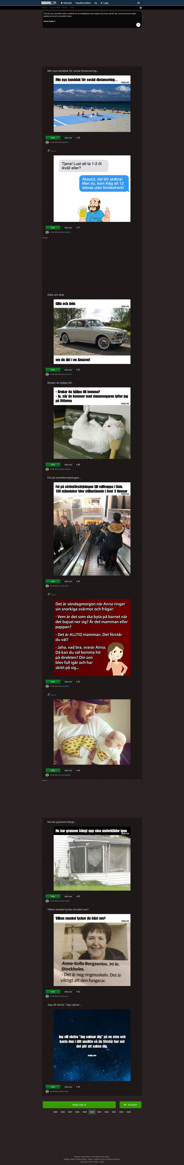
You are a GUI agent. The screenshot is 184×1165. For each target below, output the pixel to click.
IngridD (67, 775)
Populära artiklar (83, 3)
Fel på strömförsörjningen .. (64, 477)
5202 (107, 1112)
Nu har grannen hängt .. (62, 822)
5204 (92, 1112)
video (72, 7)
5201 (114, 1112)
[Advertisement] (92, 48)
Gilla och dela (56, 294)
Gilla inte (68, 138)
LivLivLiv (68, 374)
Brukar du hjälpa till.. (60, 382)
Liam (67, 586)
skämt (45, 7)
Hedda (67, 901)
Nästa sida (79, 1105)
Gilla (53, 138)
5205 (85, 1112)
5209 (55, 1112)
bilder (65, 7)
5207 (70, 1112)
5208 (63, 1112)
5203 (99, 1112)
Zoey (67, 1091)
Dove (67, 142)
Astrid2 (67, 232)
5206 (77, 1112)
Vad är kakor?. (50, 21)
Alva (66, 996)
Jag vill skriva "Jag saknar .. (65, 1004)
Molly (67, 686)
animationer (55, 7)
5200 (121, 1112)
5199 (129, 1112)
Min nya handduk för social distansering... (73, 70)
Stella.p (67, 469)
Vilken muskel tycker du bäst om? (68, 909)
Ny (95, 3)
